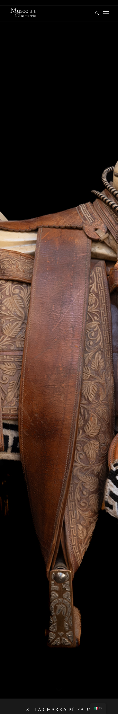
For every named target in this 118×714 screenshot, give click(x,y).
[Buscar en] (95, 13)
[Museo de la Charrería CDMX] (49, 13)
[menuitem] (95, 13)
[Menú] (104, 13)
